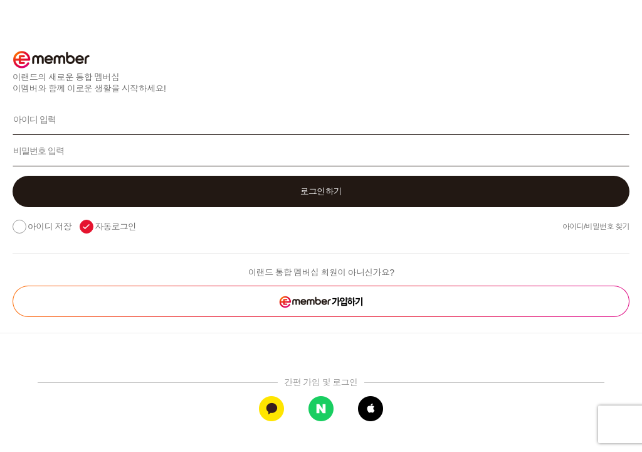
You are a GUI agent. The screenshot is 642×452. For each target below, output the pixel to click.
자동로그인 (116, 227)
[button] (321, 191)
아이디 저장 (49, 227)
